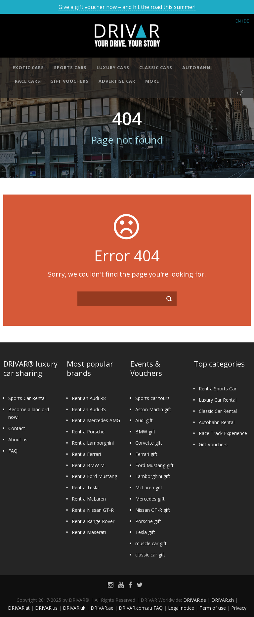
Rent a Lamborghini (93, 443)
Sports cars (70, 67)
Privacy (238, 608)
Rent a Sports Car (217, 388)
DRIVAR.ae (102, 608)
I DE (245, 21)
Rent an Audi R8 (89, 398)
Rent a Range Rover (93, 521)
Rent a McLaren (89, 499)
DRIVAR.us (46, 608)
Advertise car (117, 81)
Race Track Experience (223, 433)
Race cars (27, 81)
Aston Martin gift (153, 409)
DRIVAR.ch (222, 600)
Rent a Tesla (85, 487)
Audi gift (144, 420)
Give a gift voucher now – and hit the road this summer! (127, 7)
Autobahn (196, 67)
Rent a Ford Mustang (94, 476)
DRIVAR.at (19, 608)
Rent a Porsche (88, 431)
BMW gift (145, 431)
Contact (16, 428)
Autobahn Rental (216, 422)
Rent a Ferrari (86, 454)
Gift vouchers (69, 81)
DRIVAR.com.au (135, 608)
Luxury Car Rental (217, 400)
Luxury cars (113, 67)
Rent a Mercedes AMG (96, 420)
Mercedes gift (150, 499)
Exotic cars (28, 67)
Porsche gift (148, 521)
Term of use (212, 608)
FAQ (13, 451)
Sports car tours (152, 398)
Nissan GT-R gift (152, 510)
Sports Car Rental (27, 398)
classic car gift (150, 554)
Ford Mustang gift (154, 465)
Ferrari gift (146, 454)
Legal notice (181, 608)
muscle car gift (151, 543)
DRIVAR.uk (74, 608)
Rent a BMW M (88, 465)
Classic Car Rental (218, 411)
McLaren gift (148, 487)
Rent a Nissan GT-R (93, 510)
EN (238, 21)
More (152, 81)
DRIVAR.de (194, 600)
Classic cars (155, 67)
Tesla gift (145, 532)
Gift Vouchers (213, 444)
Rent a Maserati (89, 532)
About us (17, 439)
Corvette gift (148, 443)
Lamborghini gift (152, 476)
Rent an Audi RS (89, 409)
